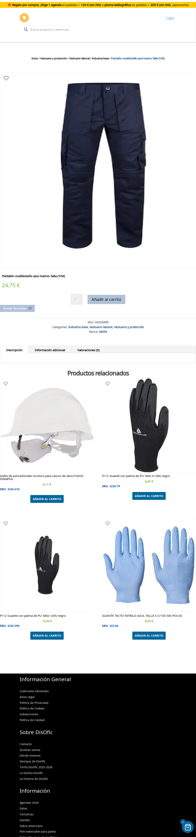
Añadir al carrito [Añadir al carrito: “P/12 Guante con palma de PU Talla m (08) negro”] (149, 496)
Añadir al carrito (106, 299)
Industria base (100, 58)
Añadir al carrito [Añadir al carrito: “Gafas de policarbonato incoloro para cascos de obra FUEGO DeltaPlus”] (47, 499)
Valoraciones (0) (88, 349)
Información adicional (50, 349)
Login (170, 18)
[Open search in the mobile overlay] (98, 29)
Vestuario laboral (79, 58)
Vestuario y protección (53, 58)
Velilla (103, 331)
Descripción (14, 349)
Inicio (35, 58)
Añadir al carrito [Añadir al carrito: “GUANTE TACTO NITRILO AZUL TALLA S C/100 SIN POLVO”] (149, 635)
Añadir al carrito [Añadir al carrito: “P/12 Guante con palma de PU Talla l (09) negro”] (47, 635)
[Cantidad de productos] (77, 299)
